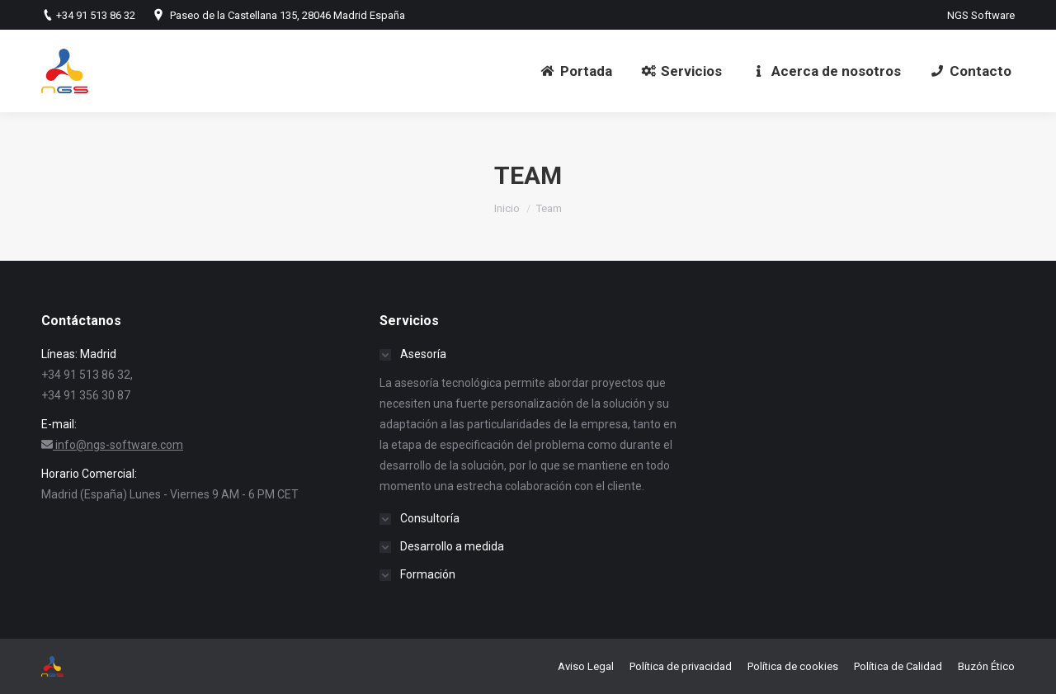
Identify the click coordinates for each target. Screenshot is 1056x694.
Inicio (507, 208)
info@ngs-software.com (119, 444)
